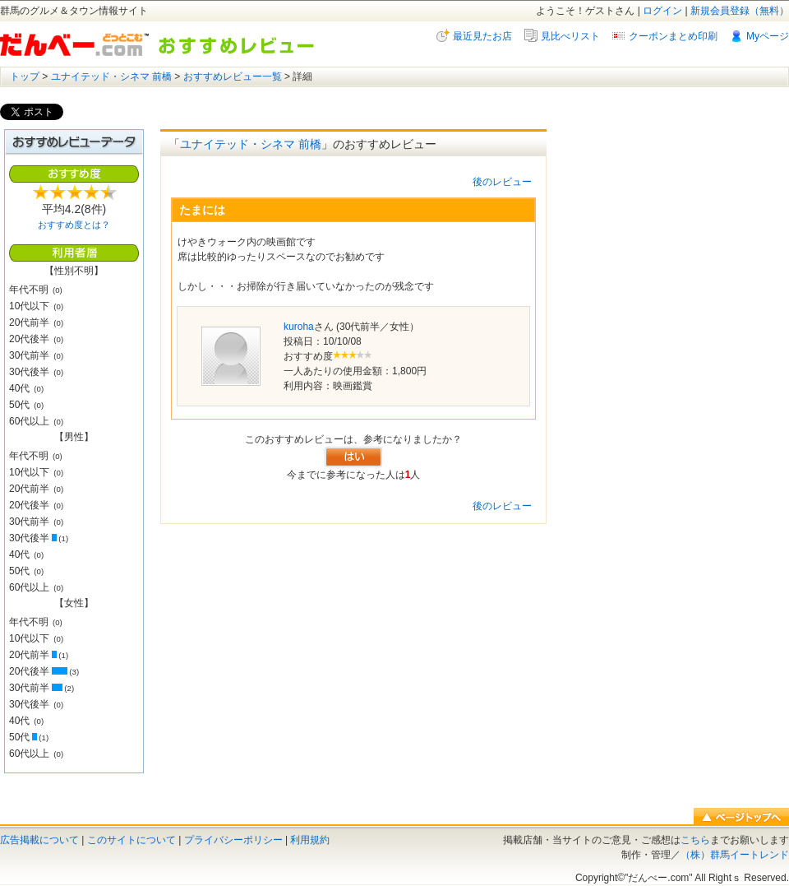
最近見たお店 (482, 36)
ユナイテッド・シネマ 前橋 (111, 76)
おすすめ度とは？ (74, 225)
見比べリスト (570, 36)
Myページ (767, 36)
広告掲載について (39, 840)
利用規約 (310, 840)
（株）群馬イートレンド (735, 854)
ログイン (662, 10)
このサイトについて (131, 840)
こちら (695, 840)
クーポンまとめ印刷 (673, 36)
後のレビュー (502, 182)
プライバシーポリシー (233, 840)
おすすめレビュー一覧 (232, 76)
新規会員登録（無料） (739, 10)
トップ (24, 76)
